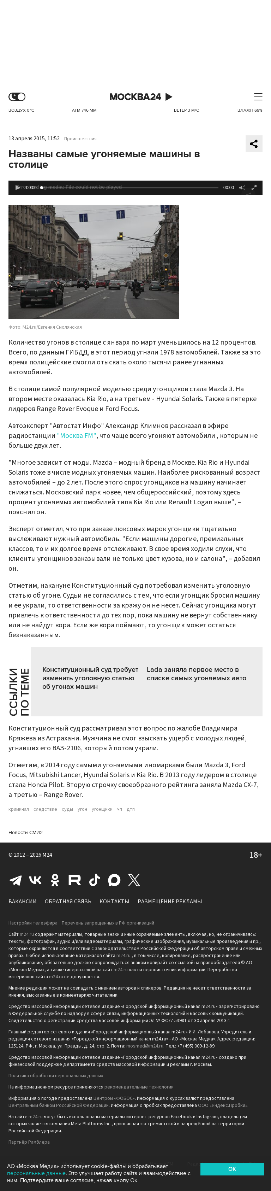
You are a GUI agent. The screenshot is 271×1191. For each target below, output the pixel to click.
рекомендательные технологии (139, 1087)
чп (119, 809)
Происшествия (80, 138)
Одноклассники (55, 880)
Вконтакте (35, 880)
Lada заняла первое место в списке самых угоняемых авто (196, 673)
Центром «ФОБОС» (114, 1098)
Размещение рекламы (170, 901)
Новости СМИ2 (25, 832)
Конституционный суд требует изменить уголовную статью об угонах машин (90, 678)
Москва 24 (135, 97)
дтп (131, 809)
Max (114, 880)
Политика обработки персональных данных (55, 1075)
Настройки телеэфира (33, 923)
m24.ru (27, 934)
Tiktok (95, 880)
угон (82, 809)
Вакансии (22, 901)
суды (67, 809)
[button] (17, 188)
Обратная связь (68, 901)
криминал (18, 809)
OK (232, 1169)
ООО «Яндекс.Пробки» (222, 1105)
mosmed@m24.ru (144, 1046)
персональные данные (36, 1173)
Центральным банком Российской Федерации (58, 1105)
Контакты (115, 901)
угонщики (102, 809)
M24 (47, 855)
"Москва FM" (76, 436)
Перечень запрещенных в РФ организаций (108, 923)
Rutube (75, 880)
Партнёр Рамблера (29, 1142)
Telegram (15, 880)
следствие (45, 809)
